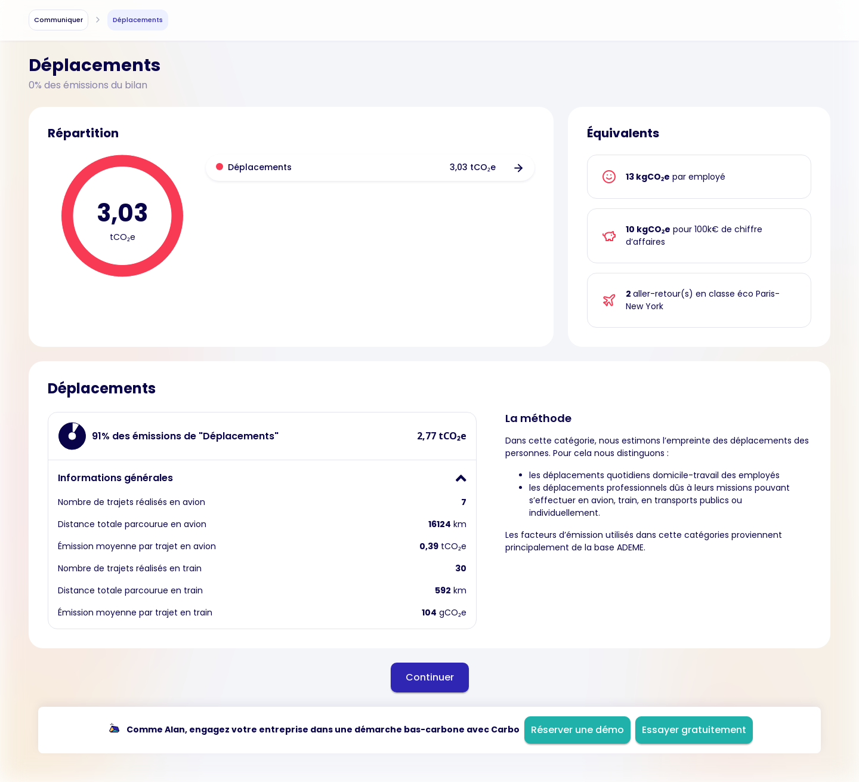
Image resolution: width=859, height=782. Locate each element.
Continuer (430, 677)
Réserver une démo (577, 730)
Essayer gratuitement (694, 730)
